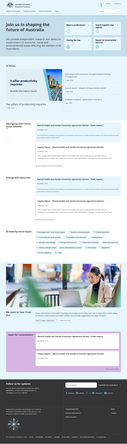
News (113, 409)
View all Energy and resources (46, 220)
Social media (67, 437)
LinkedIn (80, 393)
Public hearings (66, 321)
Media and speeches (45, 11)
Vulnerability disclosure (89, 437)
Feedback (76, 437)
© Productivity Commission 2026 (16, 437)
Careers (108, 4)
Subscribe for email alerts (110, 385)
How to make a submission (46, 321)
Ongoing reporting (29, 11)
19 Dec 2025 (10, 108)
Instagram (98, 393)
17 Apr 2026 (69, 80)
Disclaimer (49, 437)
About (57, 11)
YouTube (109, 393)
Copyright (58, 437)
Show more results (112, 369)
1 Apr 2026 (68, 103)
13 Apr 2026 (69, 91)
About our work (71, 417)
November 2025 (42, 130)
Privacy (31, 437)
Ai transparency (104, 437)
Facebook (70, 393)
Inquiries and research (13, 11)
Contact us (117, 4)
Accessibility (40, 437)
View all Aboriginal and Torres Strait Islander (51, 166)
